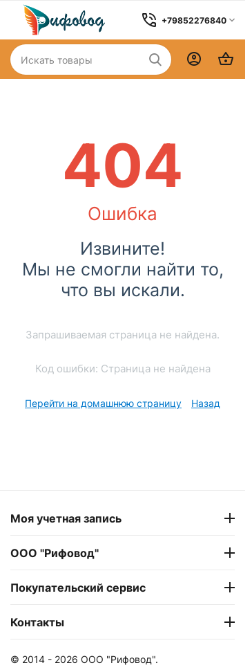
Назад (205, 403)
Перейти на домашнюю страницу (103, 403)
